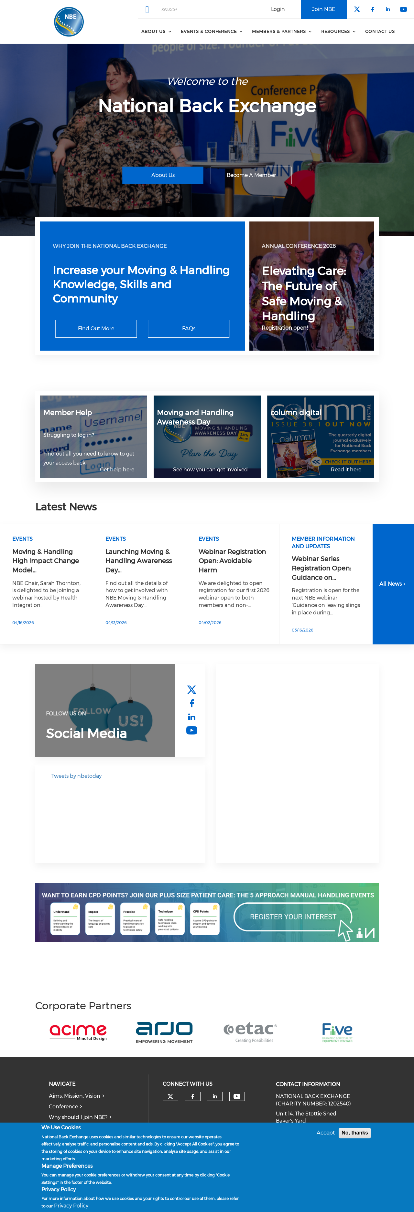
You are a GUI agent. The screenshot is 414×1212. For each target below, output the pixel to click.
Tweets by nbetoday (76, 776)
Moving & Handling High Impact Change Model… (45, 561)
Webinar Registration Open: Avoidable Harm (232, 561)
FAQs (188, 328)
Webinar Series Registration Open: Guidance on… (321, 568)
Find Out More (96, 328)
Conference (63, 1107)
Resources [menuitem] (335, 31)
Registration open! (285, 328)
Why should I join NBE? (78, 1117)
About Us (163, 175)
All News (393, 584)
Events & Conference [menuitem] (209, 31)
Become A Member (251, 175)
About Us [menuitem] (153, 31)
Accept (326, 1133)
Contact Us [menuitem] (380, 31)
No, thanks (355, 1132)
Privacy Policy (71, 1206)
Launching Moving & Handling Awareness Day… (138, 561)
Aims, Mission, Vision (74, 1096)
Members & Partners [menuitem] (279, 31)
